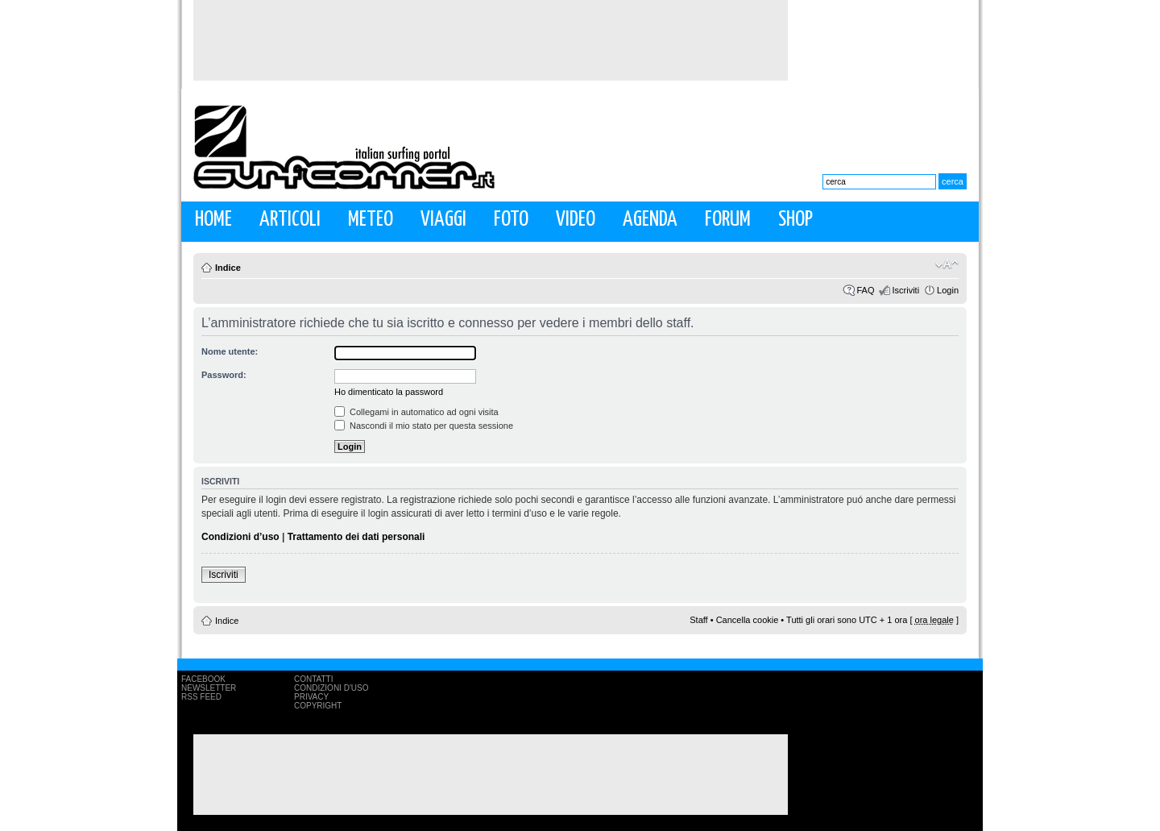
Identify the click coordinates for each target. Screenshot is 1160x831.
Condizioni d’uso (240, 536)
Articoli (290, 220)
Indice (228, 267)
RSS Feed (201, 696)
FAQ (865, 290)
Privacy (311, 696)
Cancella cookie (747, 620)
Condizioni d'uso (331, 687)
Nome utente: (229, 351)
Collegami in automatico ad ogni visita (416, 412)
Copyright (318, 705)
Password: (223, 375)
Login (948, 290)
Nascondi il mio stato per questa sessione (423, 425)
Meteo (370, 220)
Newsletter (208, 687)
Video (575, 220)
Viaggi (443, 220)
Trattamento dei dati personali (356, 536)
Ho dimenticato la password (388, 392)
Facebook (203, 679)
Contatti (314, 679)
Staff (698, 620)
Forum (728, 220)
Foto (511, 220)
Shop (795, 220)
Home (213, 220)
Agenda (650, 220)
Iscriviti (905, 290)
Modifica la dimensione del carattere (947, 264)
